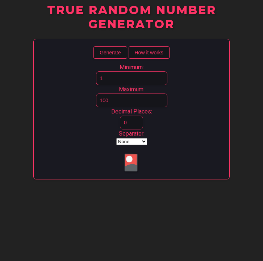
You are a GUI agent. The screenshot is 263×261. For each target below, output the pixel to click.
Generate (110, 52)
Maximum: (132, 89)
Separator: (132, 133)
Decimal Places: (131, 111)
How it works (149, 52)
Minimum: (132, 67)
